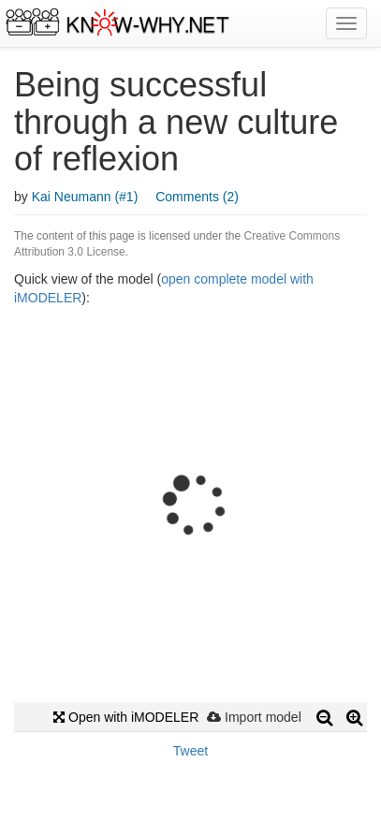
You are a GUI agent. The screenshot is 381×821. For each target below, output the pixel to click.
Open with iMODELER (125, 717)
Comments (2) (197, 196)
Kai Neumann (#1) (85, 196)
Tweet (190, 750)
